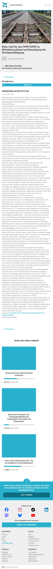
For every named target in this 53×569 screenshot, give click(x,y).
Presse (4, 541)
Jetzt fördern (26, 495)
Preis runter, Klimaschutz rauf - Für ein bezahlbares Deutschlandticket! (19, 461)
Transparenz (32, 552)
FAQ (29, 534)
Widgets (31, 537)
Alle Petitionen (6, 554)
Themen (4, 559)
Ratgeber (5, 552)
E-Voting (31, 543)
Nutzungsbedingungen (36, 554)
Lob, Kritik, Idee (7, 543)
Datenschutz (32, 557)
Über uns (5, 534)
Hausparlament (33, 541)
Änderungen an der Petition (15, 91)
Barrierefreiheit (33, 561)
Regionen (5, 561)
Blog (3, 539)
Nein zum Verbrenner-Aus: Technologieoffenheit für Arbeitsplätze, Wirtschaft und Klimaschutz (19, 417)
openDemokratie (33, 539)
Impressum (32, 559)
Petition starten (7, 557)
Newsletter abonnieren (26, 525)
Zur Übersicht (9, 77)
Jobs (3, 537)
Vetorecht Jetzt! (33, 545)
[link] (50, 5)
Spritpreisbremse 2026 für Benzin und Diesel (19, 374)
